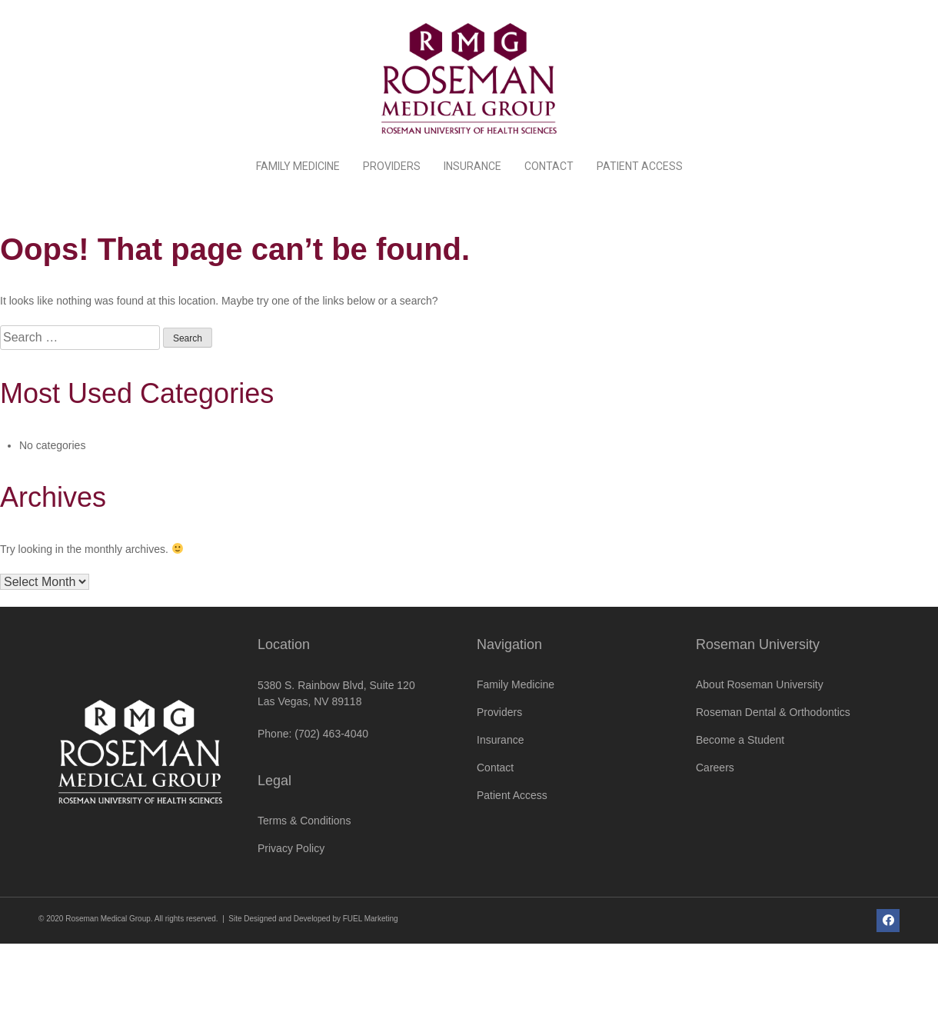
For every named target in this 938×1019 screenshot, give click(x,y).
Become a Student (740, 740)
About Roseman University (759, 684)
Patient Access (640, 166)
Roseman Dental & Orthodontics (773, 712)
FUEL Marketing (370, 918)
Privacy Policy (291, 848)
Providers (392, 166)
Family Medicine (298, 166)
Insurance (472, 166)
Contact (549, 166)
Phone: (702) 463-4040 (313, 734)
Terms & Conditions (304, 820)
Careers (715, 767)
